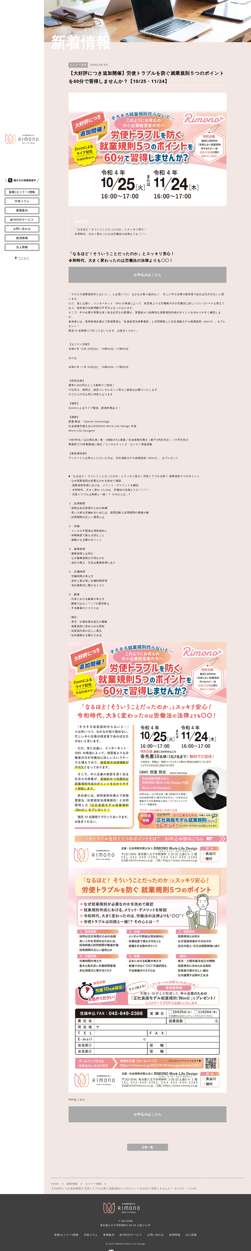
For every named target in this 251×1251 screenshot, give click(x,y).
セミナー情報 (78, 65)
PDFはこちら (77, 1099)
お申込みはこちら (147, 275)
